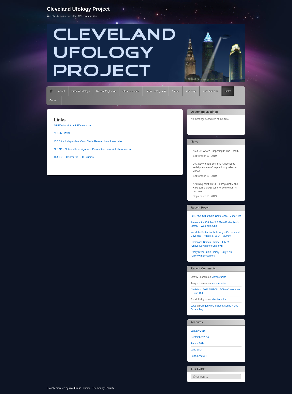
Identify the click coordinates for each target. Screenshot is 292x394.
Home (51, 91)
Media (175, 91)
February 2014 (199, 356)
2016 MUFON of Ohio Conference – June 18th (216, 216)
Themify (109, 388)
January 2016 (198, 330)
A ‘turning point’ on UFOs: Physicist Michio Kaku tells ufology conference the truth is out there (215, 188)
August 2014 (197, 343)
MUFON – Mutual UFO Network (72, 125)
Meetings (191, 91)
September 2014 (200, 337)
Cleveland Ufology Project (78, 9)
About (61, 91)
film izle (195, 289)
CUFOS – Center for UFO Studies (74, 157)
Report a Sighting (155, 91)
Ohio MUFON (62, 133)
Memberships (210, 91)
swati (193, 305)
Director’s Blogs (80, 91)
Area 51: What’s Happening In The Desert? (216, 151)
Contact (54, 100)
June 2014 (196, 349)
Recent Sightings (106, 91)
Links (228, 91)
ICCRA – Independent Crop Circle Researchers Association (88, 141)
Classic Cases (130, 91)
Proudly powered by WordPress (64, 388)
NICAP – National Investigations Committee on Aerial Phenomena (92, 149)
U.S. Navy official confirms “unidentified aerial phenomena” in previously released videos (215, 167)
